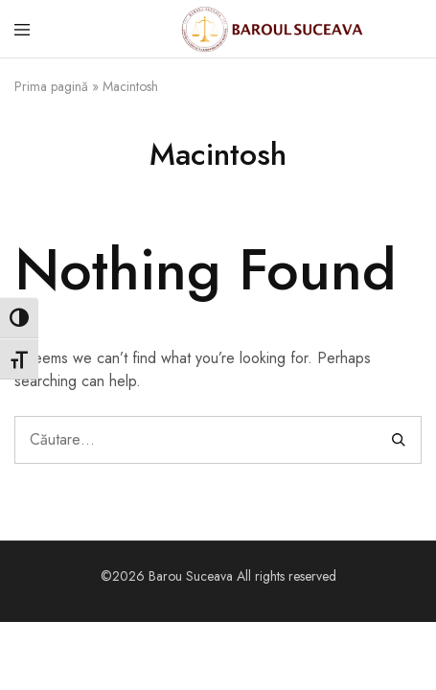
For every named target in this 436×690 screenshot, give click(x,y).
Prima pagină (51, 86)
